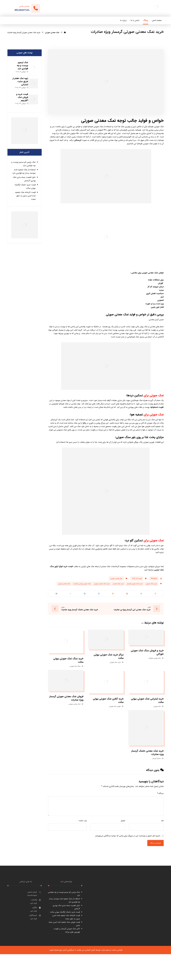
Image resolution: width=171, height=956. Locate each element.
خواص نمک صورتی (115, 708)
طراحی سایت (117, 951)
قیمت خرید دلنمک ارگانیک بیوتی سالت (25, 183)
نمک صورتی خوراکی (155, 659)
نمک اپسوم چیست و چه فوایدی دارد (20, 65)
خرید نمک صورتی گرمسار (134, 584)
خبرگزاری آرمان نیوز (66, 951)
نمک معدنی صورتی (150, 272)
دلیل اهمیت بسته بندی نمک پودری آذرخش (24, 175)
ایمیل (123, 822)
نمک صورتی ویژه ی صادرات (82, 584)
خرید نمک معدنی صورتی (101, 584)
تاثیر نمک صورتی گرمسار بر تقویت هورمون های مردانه (67, 932)
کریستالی (77, 140)
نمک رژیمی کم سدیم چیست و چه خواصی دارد (23, 160)
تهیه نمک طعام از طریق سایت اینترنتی (19, 80)
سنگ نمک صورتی (75, 667)
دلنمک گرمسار (156, 760)
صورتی (120, 437)
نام (162, 822)
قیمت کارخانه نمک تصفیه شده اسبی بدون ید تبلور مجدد (25, 192)
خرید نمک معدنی (118, 584)
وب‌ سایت (83, 822)
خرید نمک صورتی (151, 584)
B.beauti (154, 578)
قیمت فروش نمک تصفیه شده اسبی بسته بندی (64, 926)
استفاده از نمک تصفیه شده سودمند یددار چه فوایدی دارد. (24, 168)
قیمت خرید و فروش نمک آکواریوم (20, 95)
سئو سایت (105, 951)
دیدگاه (160, 794)
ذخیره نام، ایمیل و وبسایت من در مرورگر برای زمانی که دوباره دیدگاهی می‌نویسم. (127, 837)
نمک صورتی (157, 708)
